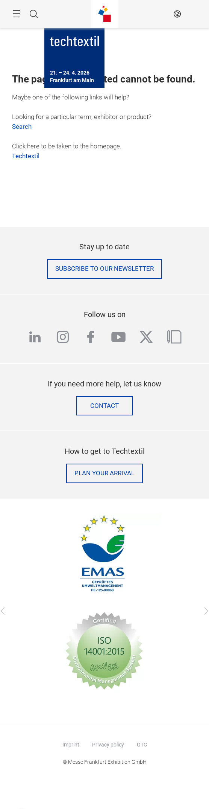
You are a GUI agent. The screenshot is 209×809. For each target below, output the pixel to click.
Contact (104, 405)
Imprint (70, 745)
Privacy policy (108, 745)
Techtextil (25, 156)
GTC (142, 745)
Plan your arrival (104, 473)
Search (22, 126)
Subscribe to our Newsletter (104, 268)
